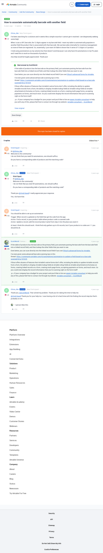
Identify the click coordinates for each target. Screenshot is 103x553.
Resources (13, 430)
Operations (14, 378)
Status (12, 483)
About (12, 469)
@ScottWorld (24, 293)
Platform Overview (17, 334)
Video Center (14, 411)
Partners (13, 435)
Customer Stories (16, 421)
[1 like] (19, 305)
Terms (51, 537)
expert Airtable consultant (79, 99)
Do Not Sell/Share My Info (51, 543)
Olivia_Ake (15, 33)
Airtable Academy (16, 402)
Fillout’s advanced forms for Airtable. (80, 74)
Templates (13, 455)
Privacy (51, 531)
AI (10, 354)
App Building (14, 349)
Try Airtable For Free (17, 493)
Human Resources (17, 383)
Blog (11, 479)
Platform (13, 330)
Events (12, 406)
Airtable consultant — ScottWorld (79, 102)
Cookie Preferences (51, 549)
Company (13, 464)
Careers (12, 474)
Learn (11, 397)
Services (13, 440)
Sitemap (51, 525)
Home (4, 12)
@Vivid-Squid (24, 193)
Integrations (14, 339)
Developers (14, 445)
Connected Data (16, 359)
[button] (2, 5)
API (51, 519)
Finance (12, 392)
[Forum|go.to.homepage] (16, 4)
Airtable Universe (16, 459)
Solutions (13, 363)
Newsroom (13, 488)
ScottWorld (15, 241)
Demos (12, 416)
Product (12, 368)
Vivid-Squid (15, 148)
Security (51, 513)
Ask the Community (26, 12)
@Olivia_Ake (17, 151)
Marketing (13, 373)
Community (13, 12)
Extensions (14, 344)
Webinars (13, 426)
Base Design (40, 12)
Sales (11, 387)
